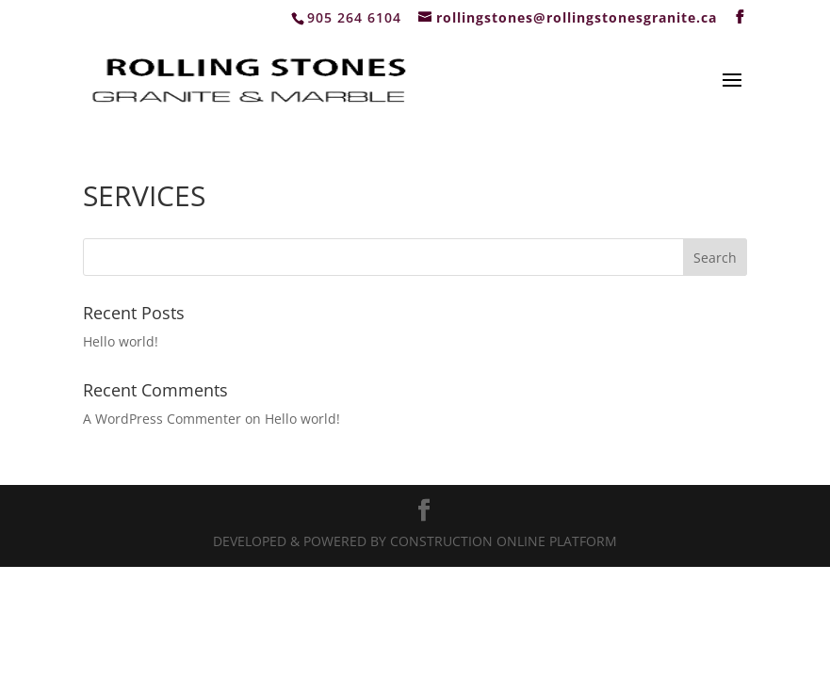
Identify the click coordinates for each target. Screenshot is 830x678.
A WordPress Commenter (162, 419)
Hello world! (120, 341)
